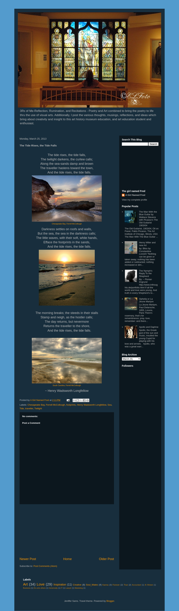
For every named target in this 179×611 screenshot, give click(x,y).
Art (25, 584)
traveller (29, 408)
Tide (22, 408)
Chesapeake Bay (36, 404)
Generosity (53, 588)
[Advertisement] (67, 530)
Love (41, 584)
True (126, 585)
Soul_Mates (92, 584)
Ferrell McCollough (55, 404)
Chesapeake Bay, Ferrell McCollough (67, 224)
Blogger (110, 601)
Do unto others (40, 588)
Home (67, 559)
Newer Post (28, 559)
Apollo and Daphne (148, 327)
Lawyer (69, 588)
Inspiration (59, 584)
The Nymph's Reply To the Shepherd (145, 273)
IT (61, 588)
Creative (77, 584)
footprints (71, 404)
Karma (105, 585)
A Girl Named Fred (135, 195)
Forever (116, 585)
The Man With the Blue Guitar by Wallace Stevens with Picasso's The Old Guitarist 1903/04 (148, 218)
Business (26, 588)
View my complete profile (134, 199)
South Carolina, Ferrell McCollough (67, 385)
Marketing (79, 588)
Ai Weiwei (149, 585)
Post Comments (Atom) (45, 566)
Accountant (136, 585)
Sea (110, 404)
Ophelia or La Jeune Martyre (146, 300)
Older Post (106, 559)
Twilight (38, 408)
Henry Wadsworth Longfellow (91, 404)
